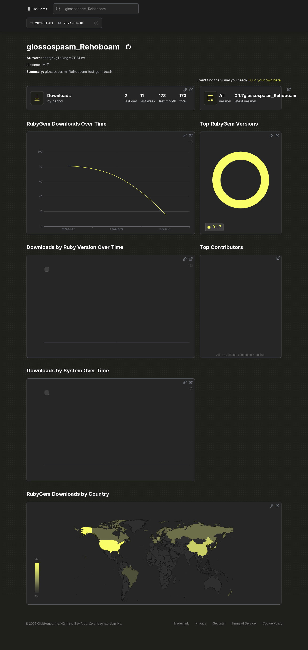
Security (219, 623)
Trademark (181, 623)
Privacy (201, 623)
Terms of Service (243, 623)
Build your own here (265, 80)
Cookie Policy (272, 623)
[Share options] (185, 90)
